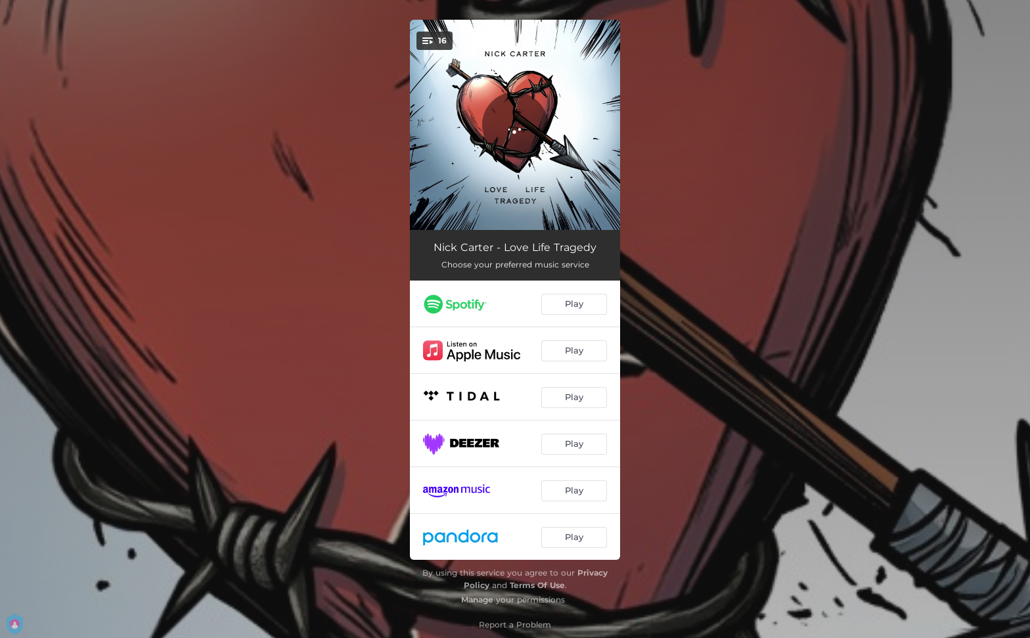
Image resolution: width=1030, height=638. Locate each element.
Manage (477, 599)
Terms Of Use (537, 585)
